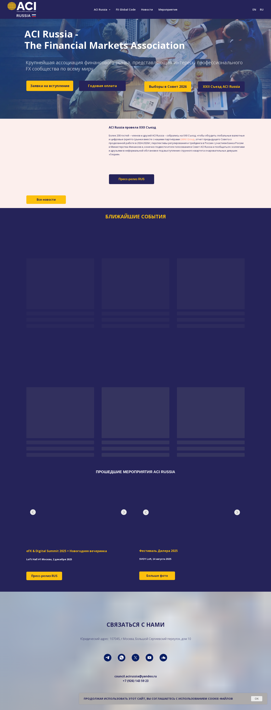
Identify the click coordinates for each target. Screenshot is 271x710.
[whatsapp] (121, 657)
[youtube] (149, 657)
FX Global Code (126, 9)
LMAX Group (187, 139)
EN (254, 9)
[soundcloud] (163, 657)
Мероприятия (167, 9)
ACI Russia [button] (101, 9)
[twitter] (135, 657)
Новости (147, 9)
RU (261, 9)
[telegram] (107, 657)
